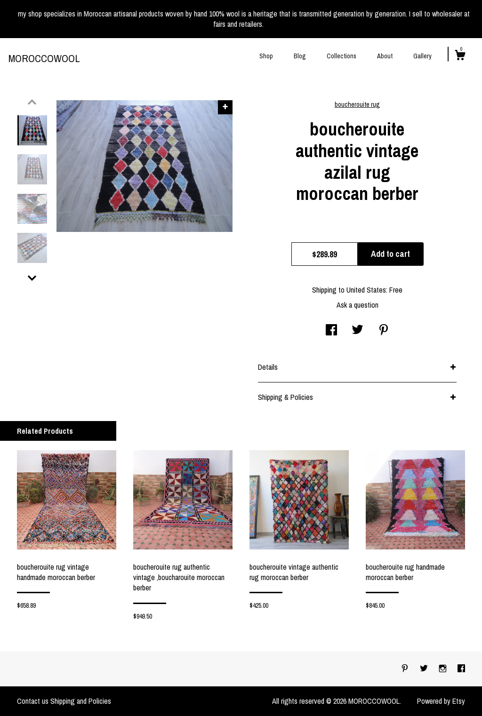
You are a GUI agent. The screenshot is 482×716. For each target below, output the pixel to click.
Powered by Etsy (441, 701)
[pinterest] (405, 668)
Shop (266, 56)
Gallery (422, 56)
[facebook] (461, 668)
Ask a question (357, 305)
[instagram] (443, 668)
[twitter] (425, 668)
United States (366, 290)
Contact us (32, 701)
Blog (300, 56)
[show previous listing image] (32, 102)
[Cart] (460, 56)
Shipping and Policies (80, 701)
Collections (341, 56)
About (385, 56)
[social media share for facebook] (331, 331)
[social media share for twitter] (357, 331)
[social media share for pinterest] (383, 331)
